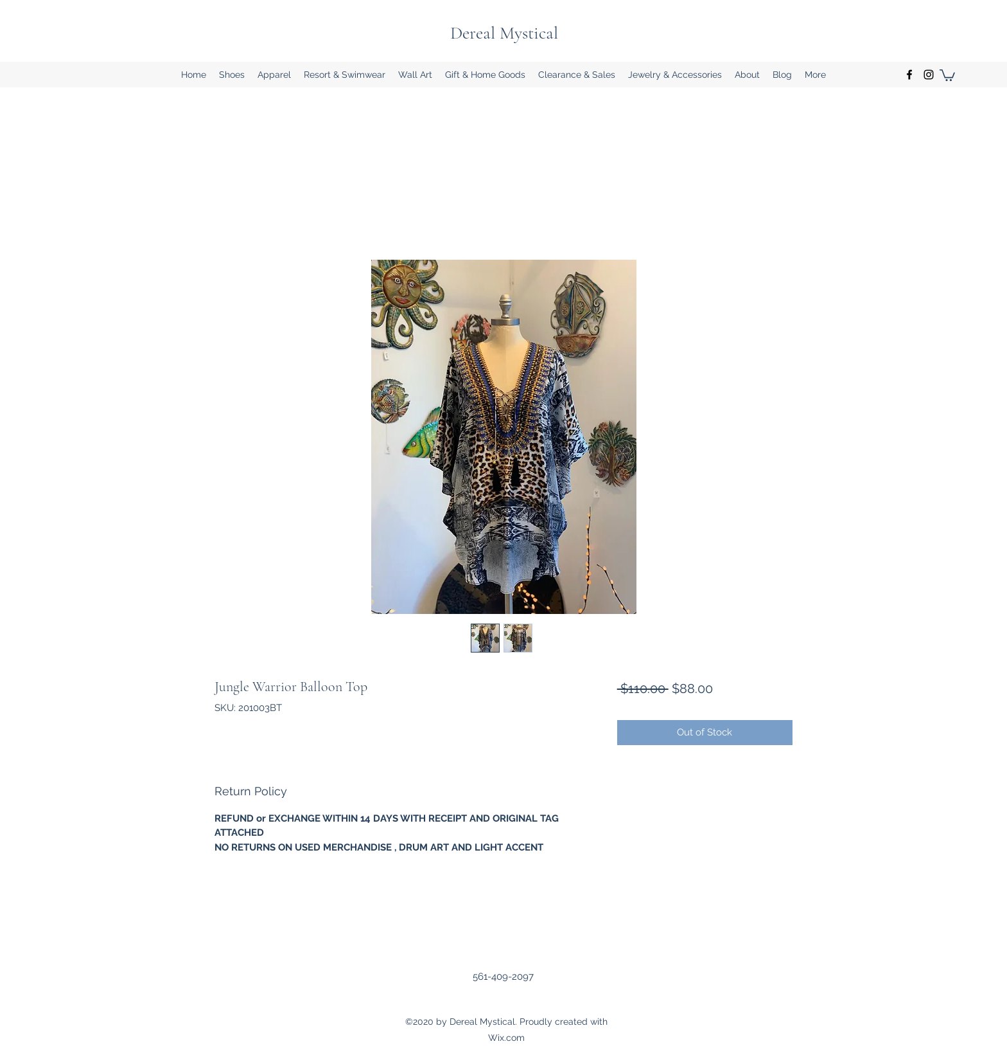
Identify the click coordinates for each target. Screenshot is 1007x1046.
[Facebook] (909, 74)
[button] (232, 74)
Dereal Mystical (504, 33)
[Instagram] (928, 74)
